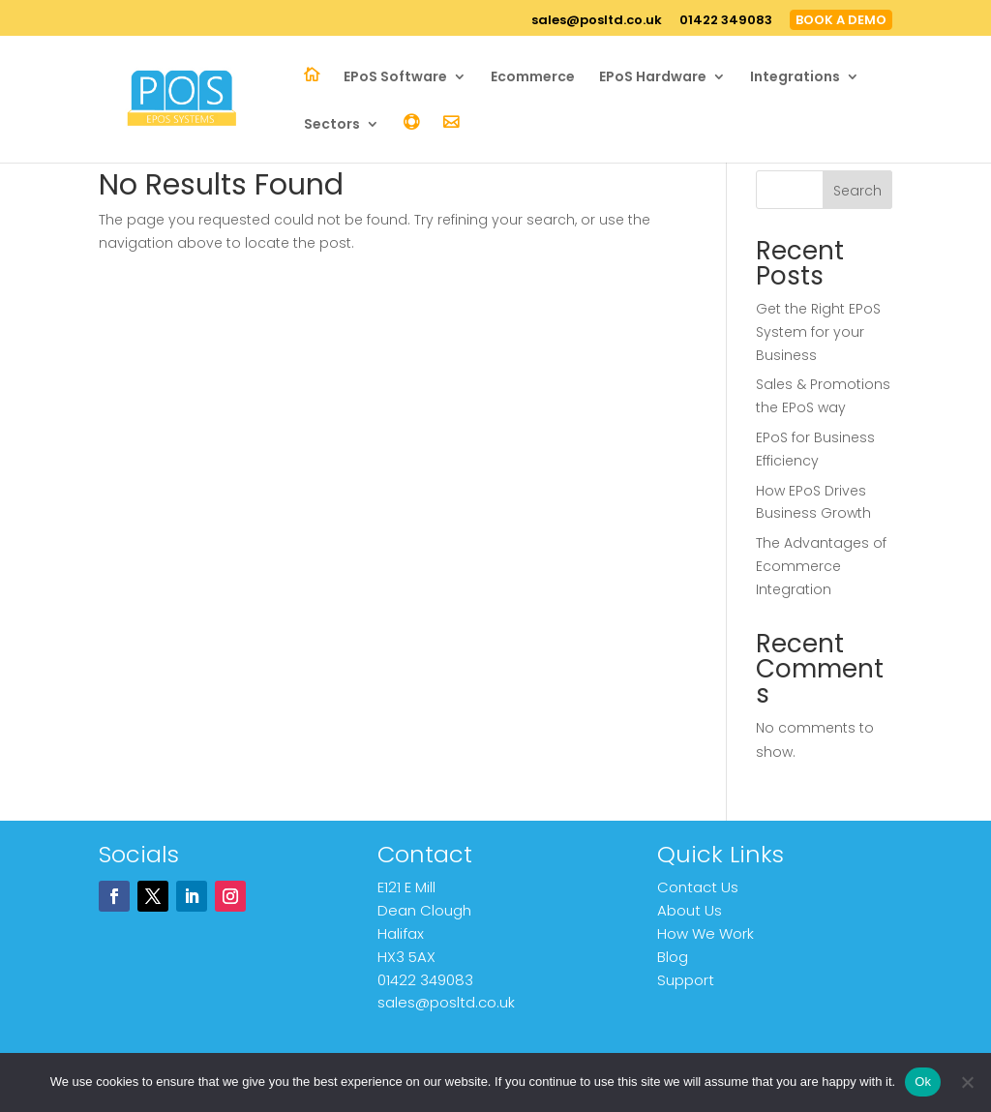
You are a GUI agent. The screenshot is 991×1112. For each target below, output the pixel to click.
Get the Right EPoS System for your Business (818, 332)
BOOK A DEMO (841, 20)
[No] (966, 1082)
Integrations (795, 78)
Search (857, 190)
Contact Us (697, 887)
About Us (689, 910)
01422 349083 (725, 21)
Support (685, 980)
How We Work (705, 933)
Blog (672, 957)
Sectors (332, 125)
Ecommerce (533, 78)
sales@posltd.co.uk (596, 21)
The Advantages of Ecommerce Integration (821, 566)
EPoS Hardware (652, 78)
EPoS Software (395, 78)
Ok (923, 1081)
